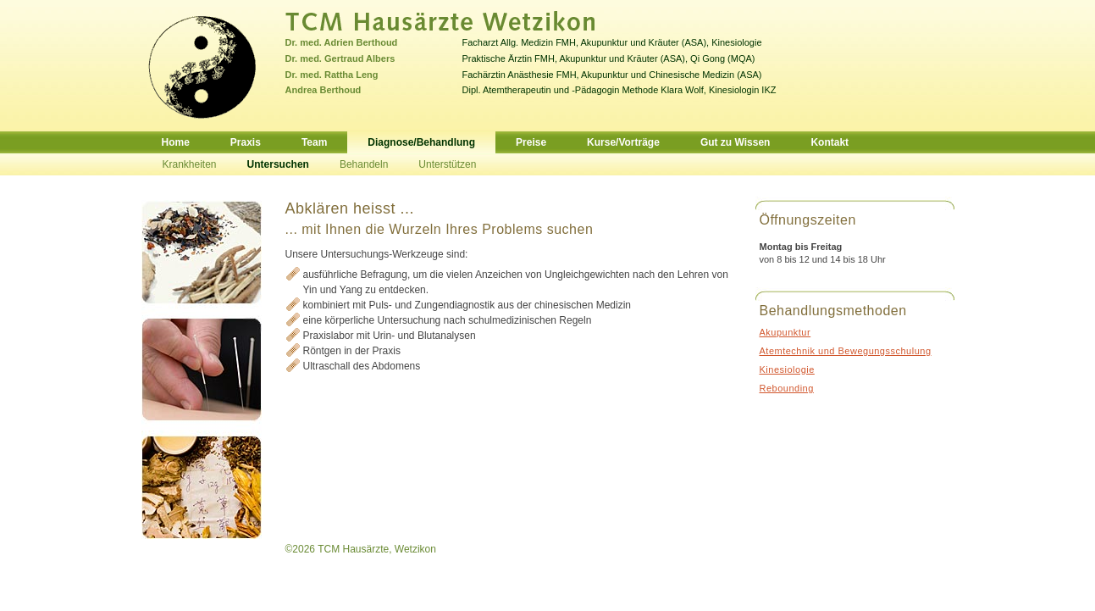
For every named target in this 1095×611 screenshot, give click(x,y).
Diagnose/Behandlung (421, 142)
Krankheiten (190, 164)
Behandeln (364, 164)
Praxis (245, 142)
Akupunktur (785, 332)
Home (176, 142)
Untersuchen (278, 164)
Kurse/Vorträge (623, 142)
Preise (531, 142)
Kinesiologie (787, 369)
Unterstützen (447, 164)
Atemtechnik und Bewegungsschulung (846, 351)
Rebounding (787, 388)
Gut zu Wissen (735, 142)
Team (314, 142)
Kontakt (829, 142)
